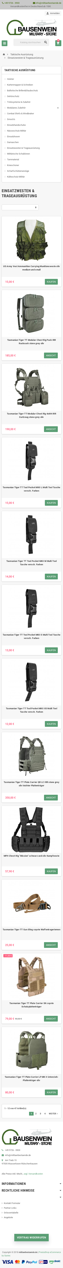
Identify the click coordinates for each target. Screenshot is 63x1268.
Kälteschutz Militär (16, 176)
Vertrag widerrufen (31, 1237)
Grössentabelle (11, 1212)
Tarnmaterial (13, 159)
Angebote (8, 1217)
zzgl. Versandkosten (33, 1174)
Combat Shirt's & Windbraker (20, 113)
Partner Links (10, 1208)
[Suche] (31, 42)
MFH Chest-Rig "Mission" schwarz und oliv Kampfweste (31, 856)
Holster (10, 79)
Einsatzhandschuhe (16, 125)
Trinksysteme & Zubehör (18, 102)
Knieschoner (13, 165)
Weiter (54, 1114)
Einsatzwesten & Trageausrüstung (23, 148)
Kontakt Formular (12, 1203)
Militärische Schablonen (18, 153)
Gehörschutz (13, 96)
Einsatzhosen (13, 136)
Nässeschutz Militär (16, 130)
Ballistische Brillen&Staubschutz (22, 90)
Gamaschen (13, 142)
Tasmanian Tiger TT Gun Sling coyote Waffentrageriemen (31, 929)
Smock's (11, 119)
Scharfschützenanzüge (18, 171)
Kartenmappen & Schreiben (20, 84)
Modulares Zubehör (16, 107)
